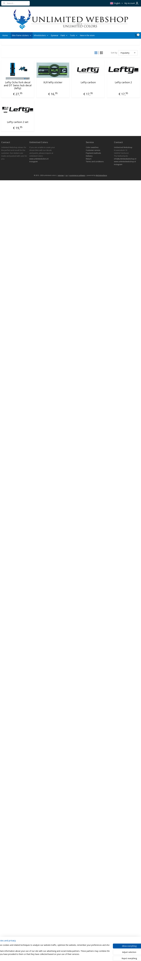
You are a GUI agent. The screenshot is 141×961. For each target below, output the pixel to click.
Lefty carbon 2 (123, 82)
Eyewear (54, 35)
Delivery (89, 156)
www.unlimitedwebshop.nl (125, 161)
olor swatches (93, 147)
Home (5, 35)
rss (67, 175)
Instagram (33, 161)
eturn (89, 159)
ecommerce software (77, 175)
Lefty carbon (88, 82)
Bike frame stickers (22, 35)
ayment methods (94, 153)
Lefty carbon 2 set (17, 122)
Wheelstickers (41, 35)
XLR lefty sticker (52, 82)
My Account (131, 3)
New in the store (87, 35)
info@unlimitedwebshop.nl (125, 159)
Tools (74, 35)
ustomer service (93, 150)
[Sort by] (127, 52)
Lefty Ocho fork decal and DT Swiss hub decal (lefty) (18, 85)
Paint (64, 35)
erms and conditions (95, 161)
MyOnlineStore (101, 175)
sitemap (61, 175)
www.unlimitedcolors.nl (38, 159)
